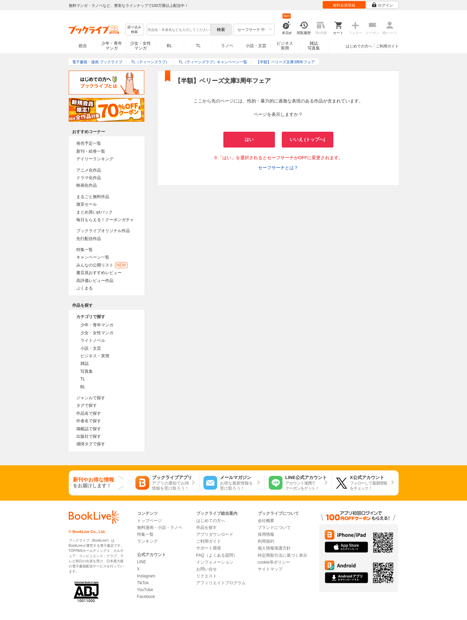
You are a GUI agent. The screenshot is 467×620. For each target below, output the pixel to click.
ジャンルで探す (90, 397)
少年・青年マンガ (111, 46)
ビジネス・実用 (94, 355)
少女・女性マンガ (140, 46)
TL (198, 45)
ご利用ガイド (387, 46)
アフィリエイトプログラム (221, 582)
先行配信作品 (88, 238)
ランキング (147, 541)
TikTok (143, 582)
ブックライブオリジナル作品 (103, 230)
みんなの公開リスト (101, 265)
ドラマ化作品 (88, 177)
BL (169, 45)
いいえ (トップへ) (307, 139)
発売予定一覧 (88, 143)
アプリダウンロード (214, 534)
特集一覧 (84, 249)
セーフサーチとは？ (278, 167)
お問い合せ (206, 569)
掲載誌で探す (88, 428)
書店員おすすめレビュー (99, 272)
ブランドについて (274, 527)
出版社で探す (88, 436)
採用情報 (266, 534)
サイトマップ (270, 569)
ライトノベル (92, 340)
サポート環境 (208, 548)
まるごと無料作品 (92, 196)
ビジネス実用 (285, 46)
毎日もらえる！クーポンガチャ (105, 219)
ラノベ (227, 45)
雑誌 (84, 363)
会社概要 (266, 520)
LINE (141, 561)
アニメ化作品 (88, 170)
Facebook (146, 596)
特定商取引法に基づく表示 (282, 555)
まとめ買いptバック (94, 212)
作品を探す (206, 527)
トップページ (149, 520)
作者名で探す (88, 420)
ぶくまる (84, 288)
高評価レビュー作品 (94, 280)
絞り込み (134, 29)
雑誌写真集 (314, 46)
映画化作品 (86, 185)
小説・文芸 (256, 45)
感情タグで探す (90, 444)
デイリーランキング (94, 158)
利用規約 (266, 541)
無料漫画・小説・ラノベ (159, 527)
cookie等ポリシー (274, 562)
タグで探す (86, 405)
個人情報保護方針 (274, 548)
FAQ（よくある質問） (216, 555)
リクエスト (206, 576)
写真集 (86, 371)
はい (249, 139)
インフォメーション (214, 562)
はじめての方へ (359, 46)
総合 (83, 45)
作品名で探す (88, 413)
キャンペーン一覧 (92, 257)
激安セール (86, 204)
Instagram (146, 576)
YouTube (145, 589)
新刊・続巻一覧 (90, 151)
